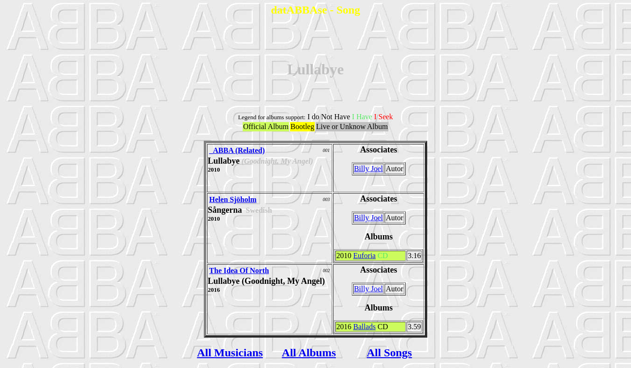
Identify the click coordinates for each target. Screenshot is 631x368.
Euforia (364, 256)
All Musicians (230, 352)
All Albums (309, 352)
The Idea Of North (239, 270)
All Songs (389, 352)
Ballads (364, 327)
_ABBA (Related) (237, 150)
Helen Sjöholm (233, 199)
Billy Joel (368, 169)
